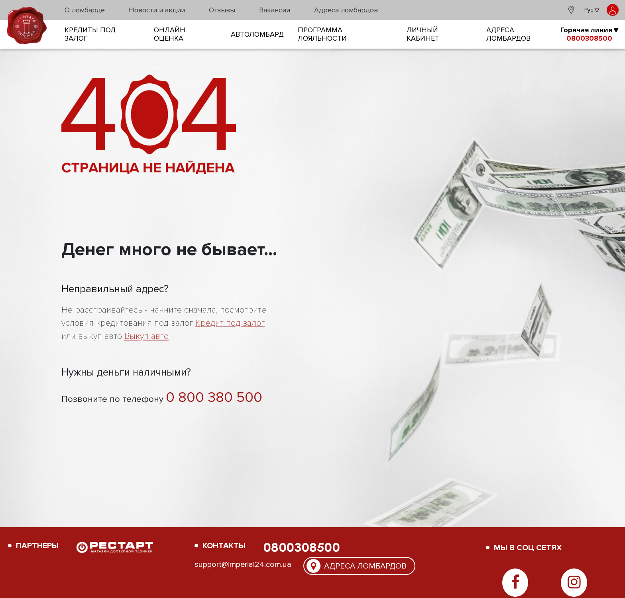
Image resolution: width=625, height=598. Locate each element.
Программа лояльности (322, 34)
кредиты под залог (90, 34)
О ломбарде (85, 10)
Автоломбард (257, 34)
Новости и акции (157, 10)
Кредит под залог (230, 323)
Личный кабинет (423, 34)
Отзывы (222, 10)
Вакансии (274, 10)
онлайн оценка (169, 34)
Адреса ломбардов (346, 10)
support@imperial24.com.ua (243, 564)
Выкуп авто (146, 336)
